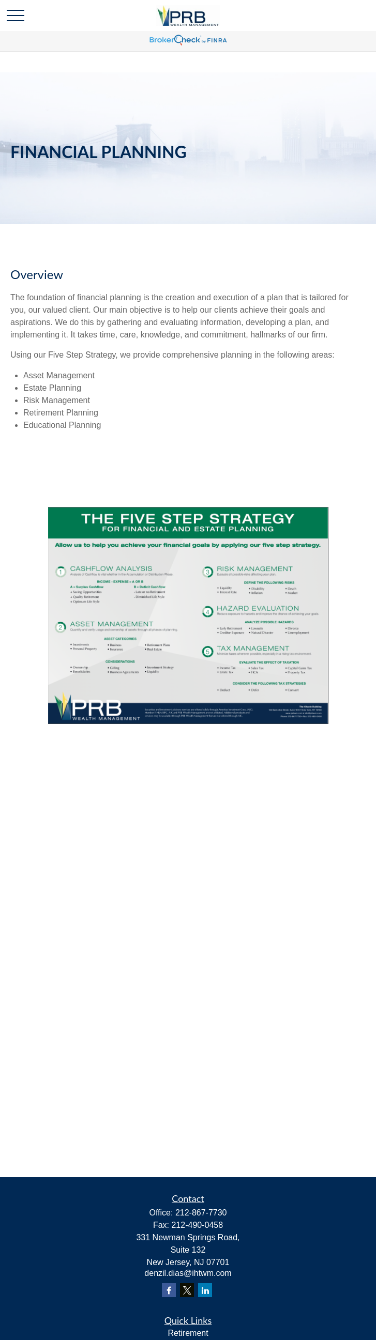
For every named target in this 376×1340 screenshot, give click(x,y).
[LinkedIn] (205, 1290)
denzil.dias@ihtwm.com (187, 1273)
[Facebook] (169, 1290)
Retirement (188, 1333)
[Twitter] (187, 1290)
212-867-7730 (201, 1212)
